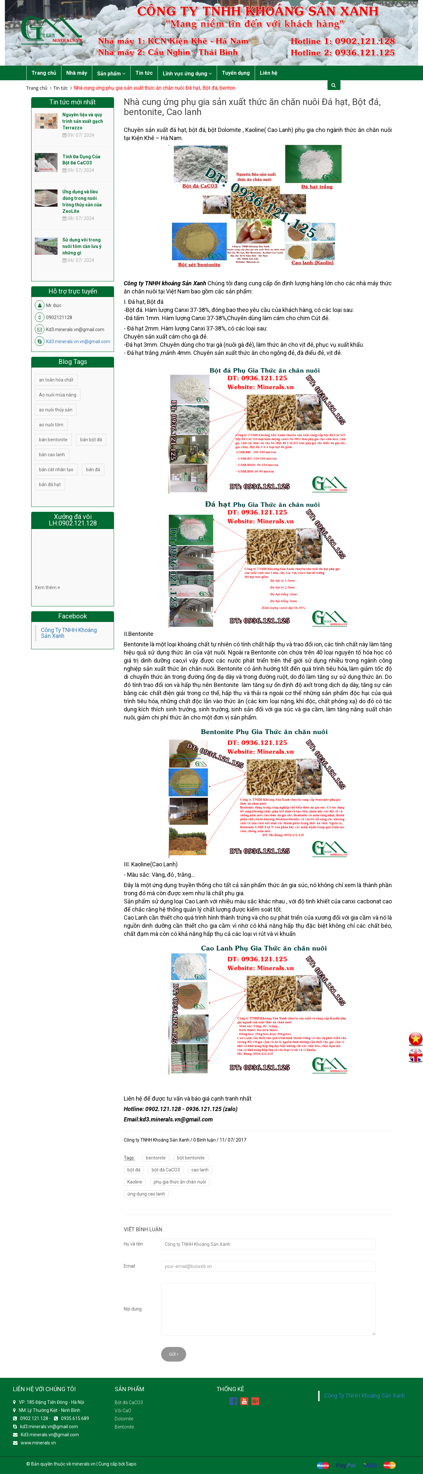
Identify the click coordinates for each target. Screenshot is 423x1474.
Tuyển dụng (236, 73)
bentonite (156, 1157)
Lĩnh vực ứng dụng (187, 74)
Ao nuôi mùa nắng (57, 394)
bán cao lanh (52, 454)
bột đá (133, 1169)
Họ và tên (133, 1244)
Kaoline (134, 1181)
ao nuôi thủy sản (55, 409)
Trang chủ (44, 73)
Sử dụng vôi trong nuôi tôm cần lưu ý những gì (81, 246)
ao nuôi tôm (51, 424)
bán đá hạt (50, 484)
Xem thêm (47, 587)
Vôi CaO (123, 1410)
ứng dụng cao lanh (146, 1193)
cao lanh (200, 1169)
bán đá (93, 469)
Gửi (173, 1354)
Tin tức (144, 73)
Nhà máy (76, 73)
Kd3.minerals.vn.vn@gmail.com (78, 341)
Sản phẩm (111, 74)
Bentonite (124, 1426)
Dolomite (124, 1418)
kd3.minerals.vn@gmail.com (49, 1426)
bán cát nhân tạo (56, 469)
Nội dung (133, 1309)
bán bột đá (91, 439)
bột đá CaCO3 (166, 1169)
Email (129, 1266)
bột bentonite (191, 1157)
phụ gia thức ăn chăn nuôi (180, 1181)
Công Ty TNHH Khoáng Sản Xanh (69, 633)
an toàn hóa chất (56, 379)
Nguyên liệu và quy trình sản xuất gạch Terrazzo (82, 121)
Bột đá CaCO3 (129, 1402)
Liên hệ (268, 73)
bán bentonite (53, 439)
